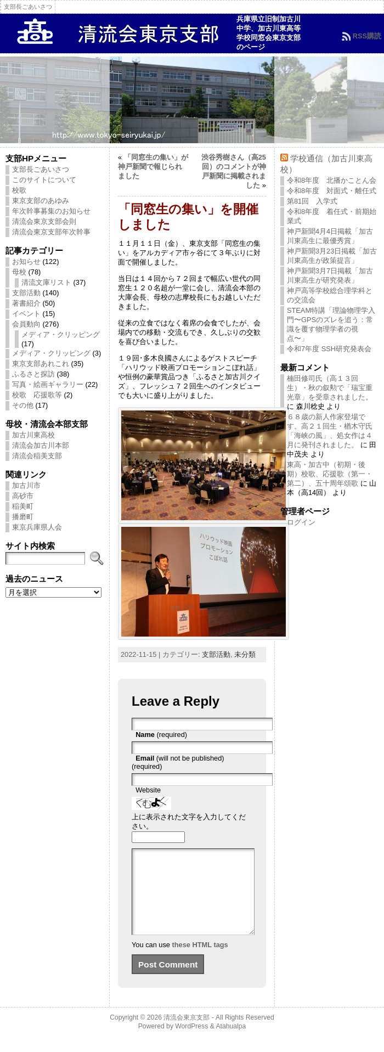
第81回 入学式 (312, 201)
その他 (22, 405)
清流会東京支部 (186, 1034)
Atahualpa (231, 1043)
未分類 (245, 654)
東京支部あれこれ (40, 363)
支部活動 (26, 293)
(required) (161, 734)
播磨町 (22, 517)
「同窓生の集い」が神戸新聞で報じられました (153, 166)
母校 (19, 272)
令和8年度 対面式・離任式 (331, 191)
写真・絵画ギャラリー (47, 384)
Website (148, 790)
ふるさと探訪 (33, 374)
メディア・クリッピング (60, 334)
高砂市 (22, 496)
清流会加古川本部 (40, 445)
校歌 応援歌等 (37, 395)
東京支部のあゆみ (40, 200)
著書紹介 (26, 303)
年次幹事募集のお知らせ (51, 211)
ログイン (301, 522)
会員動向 (26, 324)
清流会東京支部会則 (44, 221)
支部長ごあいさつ (40, 169)
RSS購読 (367, 36)
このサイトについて (44, 180)
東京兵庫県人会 (37, 527)
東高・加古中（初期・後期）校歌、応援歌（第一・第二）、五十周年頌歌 (329, 473)
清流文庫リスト (46, 282)
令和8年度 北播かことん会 (331, 180)
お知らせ (26, 261)
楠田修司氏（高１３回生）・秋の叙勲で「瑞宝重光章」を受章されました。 (329, 387)
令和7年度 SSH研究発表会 (329, 349)
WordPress (191, 1043)
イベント (26, 314)
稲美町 (22, 506)
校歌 (19, 190)
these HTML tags (200, 961)
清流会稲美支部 (37, 456)
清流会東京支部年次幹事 (51, 232)
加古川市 (26, 485)
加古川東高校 (33, 435)
